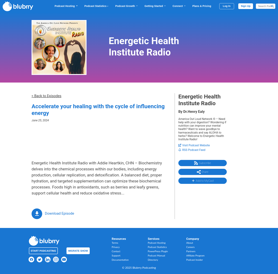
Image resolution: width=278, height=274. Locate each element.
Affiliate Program (195, 255)
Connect (179, 5)
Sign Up (246, 6)
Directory (153, 259)
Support (116, 255)
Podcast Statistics (96, 6)
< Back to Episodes (46, 96)
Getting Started (155, 5)
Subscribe (202, 163)
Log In (226, 6)
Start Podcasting (43, 250)
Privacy (116, 246)
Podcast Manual (156, 255)
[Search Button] (272, 6)
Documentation (120, 259)
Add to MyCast (202, 181)
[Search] (265, 6)
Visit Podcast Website (194, 145)
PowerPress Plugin (158, 251)
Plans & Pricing (201, 6)
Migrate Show (78, 250)
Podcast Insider (194, 259)
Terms (115, 242)
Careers (190, 246)
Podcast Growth (126, 5)
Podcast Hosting (66, 5)
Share (202, 172)
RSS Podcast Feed (191, 150)
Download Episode (59, 213)
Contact (116, 251)
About (189, 242)
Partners (191, 251)
